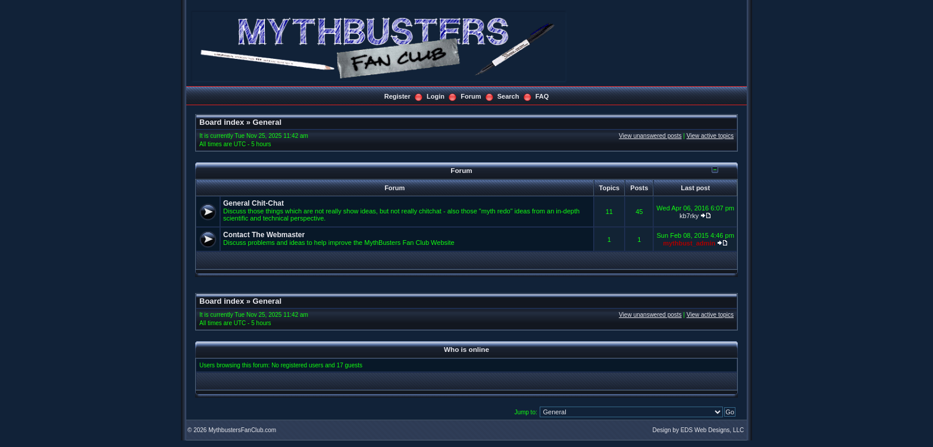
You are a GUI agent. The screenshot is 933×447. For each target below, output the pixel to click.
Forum (471, 96)
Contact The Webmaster (264, 235)
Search (508, 96)
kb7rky (689, 215)
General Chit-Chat (253, 203)
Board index (221, 122)
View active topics (710, 136)
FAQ (542, 96)
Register (397, 96)
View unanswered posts (650, 136)
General (267, 122)
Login (435, 96)
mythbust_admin (689, 243)
